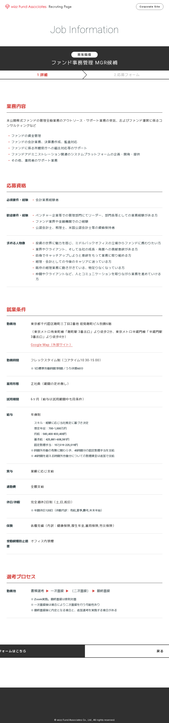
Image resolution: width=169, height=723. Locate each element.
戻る (44, 651)
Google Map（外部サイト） (52, 345)
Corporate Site (148, 6)
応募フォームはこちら (124, 651)
